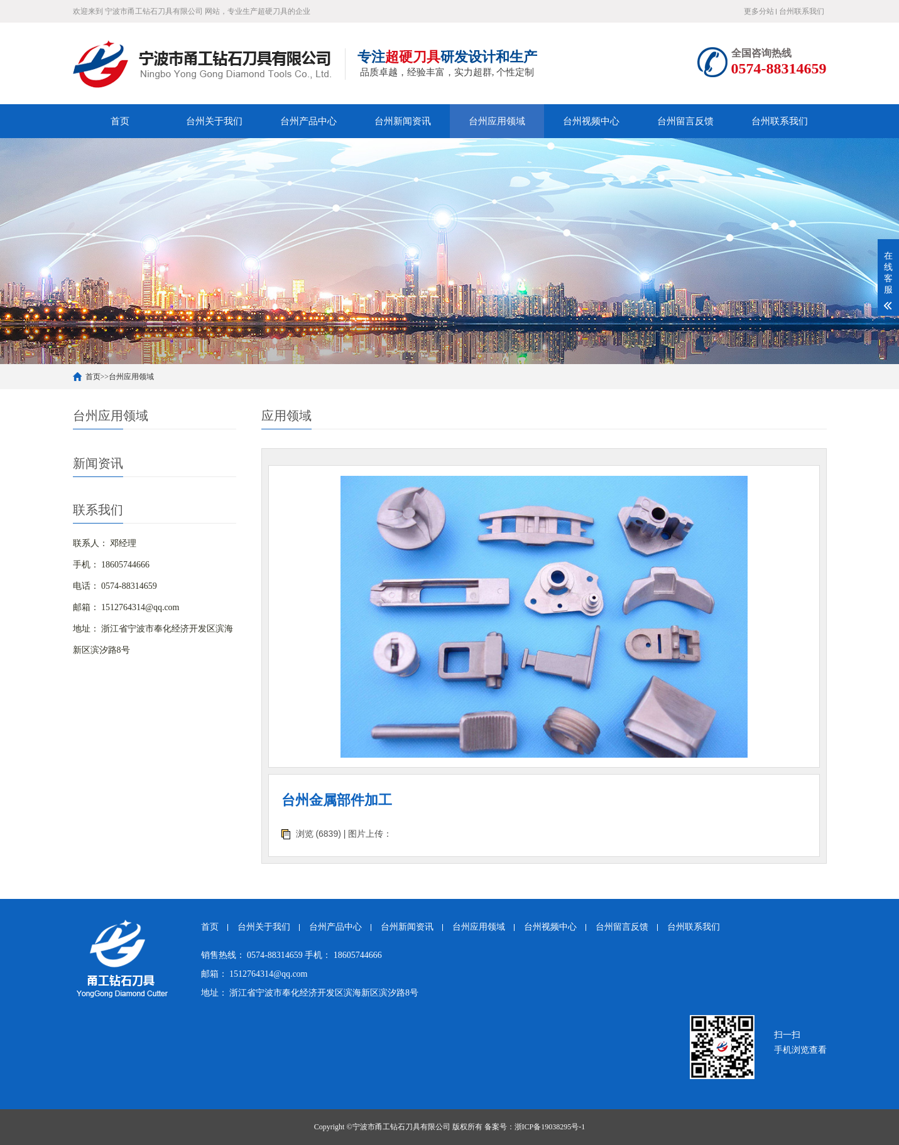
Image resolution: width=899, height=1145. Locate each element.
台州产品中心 (308, 121)
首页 (120, 121)
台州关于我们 (214, 121)
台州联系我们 (801, 11)
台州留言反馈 (685, 121)
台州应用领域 (497, 121)
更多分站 (759, 11)
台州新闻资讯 (402, 121)
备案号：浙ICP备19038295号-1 (535, 1126)
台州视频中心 (591, 121)
